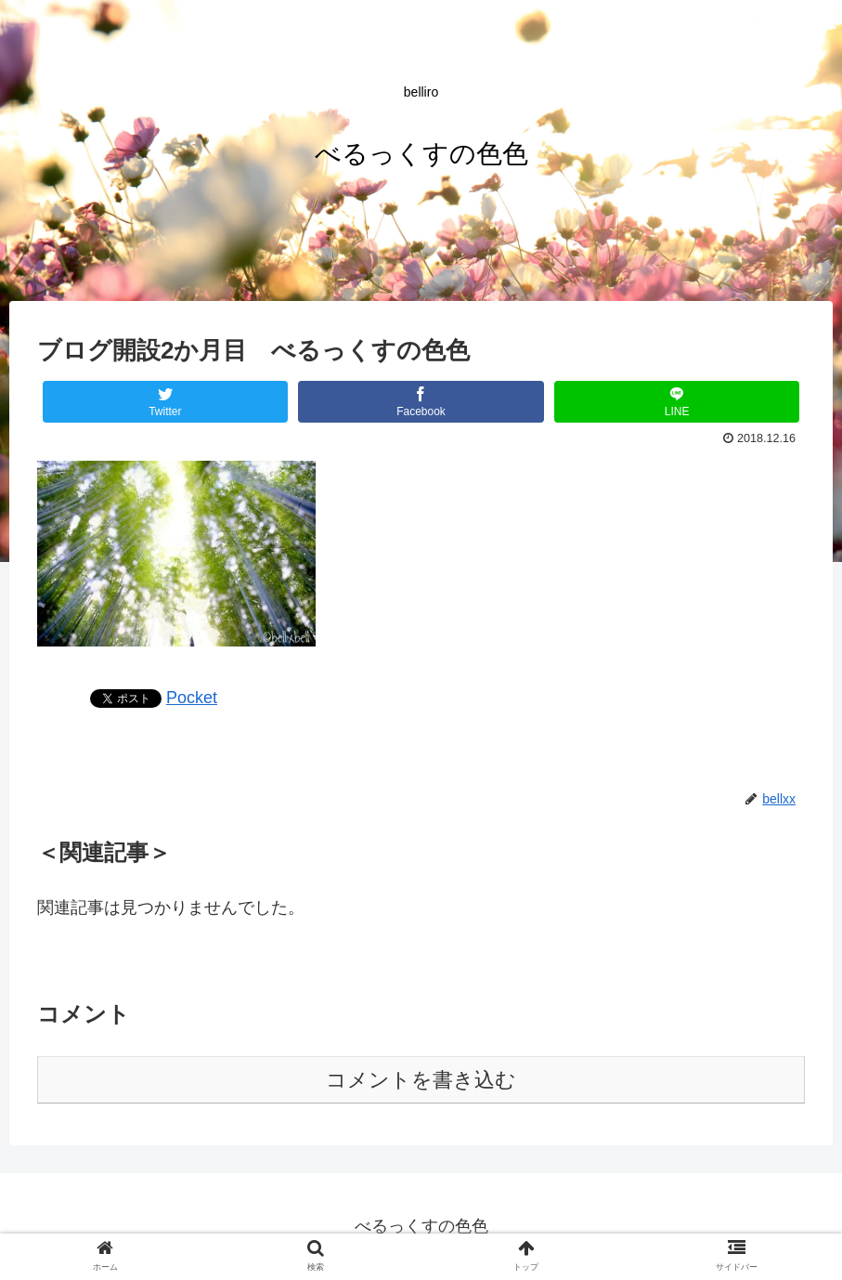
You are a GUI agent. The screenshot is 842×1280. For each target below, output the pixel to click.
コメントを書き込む (421, 1079)
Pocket (191, 697)
